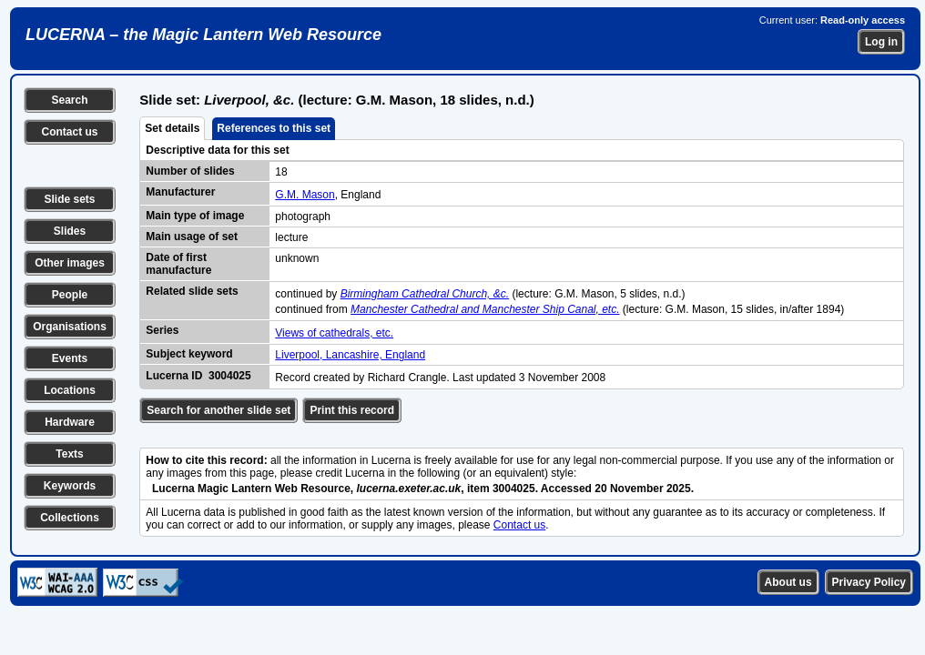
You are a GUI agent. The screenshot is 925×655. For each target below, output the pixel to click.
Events (69, 358)
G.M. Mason (304, 194)
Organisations (70, 326)
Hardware (70, 422)
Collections (69, 517)
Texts (69, 454)
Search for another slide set (218, 410)
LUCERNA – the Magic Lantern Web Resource (203, 34)
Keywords (70, 485)
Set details (172, 128)
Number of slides (190, 171)
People (69, 294)
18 (281, 172)
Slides (70, 231)
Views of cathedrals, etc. (334, 333)
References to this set (273, 128)
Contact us (69, 132)
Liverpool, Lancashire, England (350, 354)
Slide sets (69, 199)
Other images (70, 263)
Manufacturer (180, 192)
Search (69, 100)
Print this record (352, 410)
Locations (70, 390)
